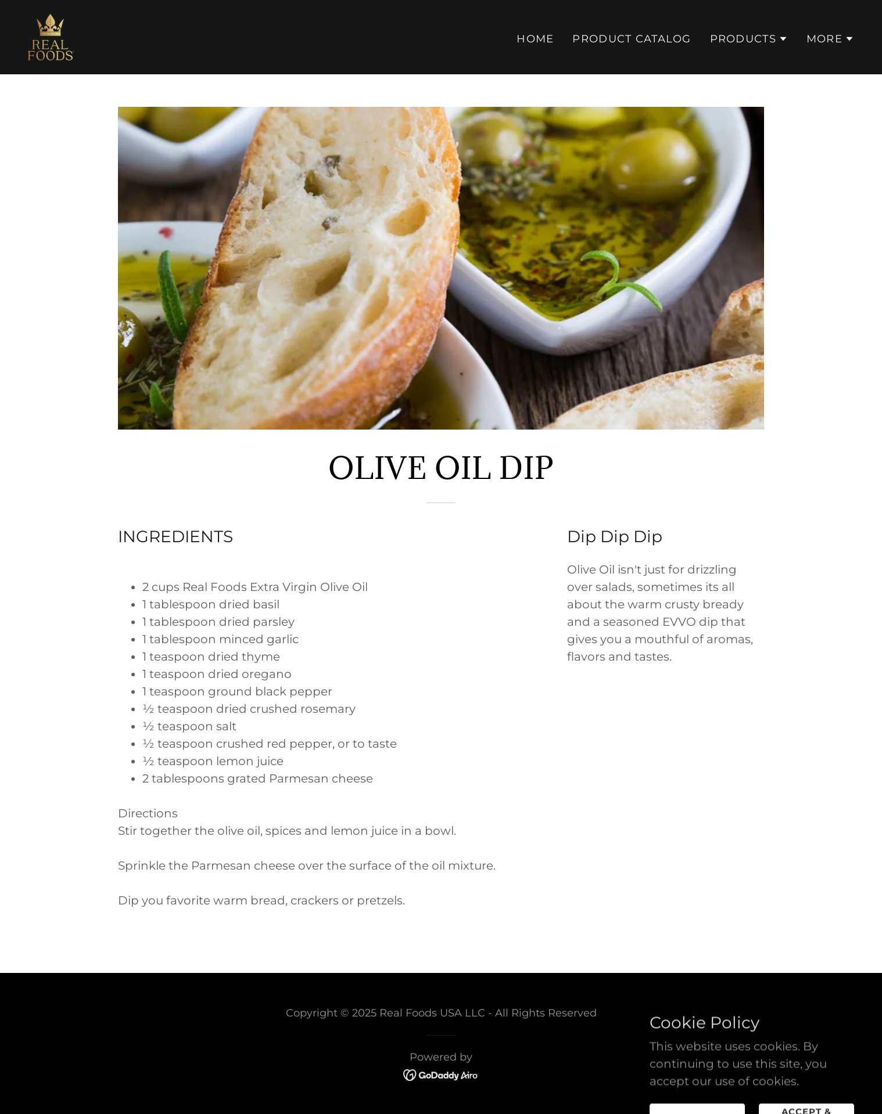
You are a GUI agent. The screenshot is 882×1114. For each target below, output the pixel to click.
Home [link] (535, 39)
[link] (51, 36)
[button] (749, 39)
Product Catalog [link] (631, 39)
